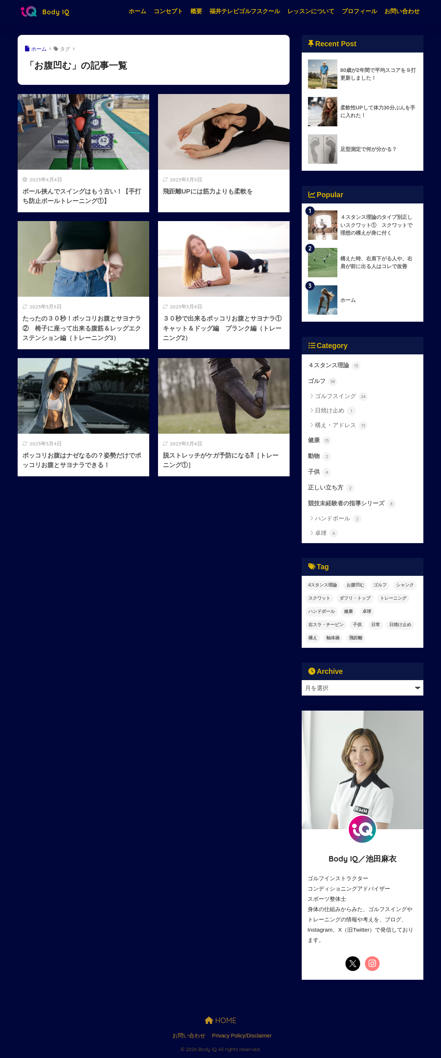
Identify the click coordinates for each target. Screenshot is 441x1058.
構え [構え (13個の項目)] (312, 639)
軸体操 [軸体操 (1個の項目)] (333, 639)
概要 (196, 11)
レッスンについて (310, 11)
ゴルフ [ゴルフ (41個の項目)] (380, 586)
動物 (319, 456)
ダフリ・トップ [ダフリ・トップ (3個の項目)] (355, 599)
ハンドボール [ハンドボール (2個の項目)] (321, 612)
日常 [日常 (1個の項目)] (375, 625)
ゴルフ (322, 381)
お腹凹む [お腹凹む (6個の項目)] (355, 586)
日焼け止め (335, 411)
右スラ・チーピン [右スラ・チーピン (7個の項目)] (326, 625)
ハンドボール (338, 520)
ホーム (137, 11)
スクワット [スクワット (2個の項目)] (319, 599)
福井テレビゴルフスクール (244, 11)
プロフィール (359, 11)
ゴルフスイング (341, 397)
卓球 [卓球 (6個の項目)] (366, 612)
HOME (220, 1021)
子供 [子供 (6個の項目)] (357, 625)
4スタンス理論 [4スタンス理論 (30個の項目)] (322, 586)
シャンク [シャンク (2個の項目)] (405, 586)
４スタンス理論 (334, 365)
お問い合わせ (402, 11)
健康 (319, 441)
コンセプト (168, 11)
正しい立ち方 (331, 488)
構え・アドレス (341, 425)
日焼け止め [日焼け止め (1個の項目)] (400, 625)
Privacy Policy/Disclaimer (242, 1037)
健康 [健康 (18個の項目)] (348, 612)
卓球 (326, 534)
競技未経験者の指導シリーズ (352, 505)
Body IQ (48, 11)
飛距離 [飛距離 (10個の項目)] (355, 639)
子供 (319, 473)
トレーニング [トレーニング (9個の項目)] (393, 599)
